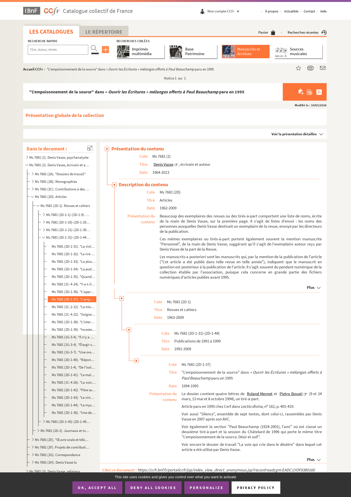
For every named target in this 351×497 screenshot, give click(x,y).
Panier (266, 32)
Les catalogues (51, 31)
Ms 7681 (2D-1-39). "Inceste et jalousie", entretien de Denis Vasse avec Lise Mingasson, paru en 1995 (73, 329)
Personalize (207, 487)
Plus (310, 287)
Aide (323, 11)
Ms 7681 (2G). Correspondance (57, 454)
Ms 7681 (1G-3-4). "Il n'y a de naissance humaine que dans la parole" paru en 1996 (73, 337)
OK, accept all (97, 487)
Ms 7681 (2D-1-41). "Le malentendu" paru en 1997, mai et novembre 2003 (73, 374)
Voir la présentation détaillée (294, 134)
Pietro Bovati (291, 393)
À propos (271, 11)
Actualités (291, 11)
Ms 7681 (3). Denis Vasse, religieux (54, 471)
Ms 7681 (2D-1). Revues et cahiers (65, 205)
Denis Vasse (163, 164)
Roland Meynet (260, 393)
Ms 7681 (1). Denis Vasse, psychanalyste (58, 157)
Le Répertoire (103, 31)
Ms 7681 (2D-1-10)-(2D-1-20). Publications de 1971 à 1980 (68, 222)
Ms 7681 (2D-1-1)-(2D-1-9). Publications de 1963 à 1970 (68, 214)
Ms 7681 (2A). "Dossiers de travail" (60, 174)
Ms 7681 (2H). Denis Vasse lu (56, 462)
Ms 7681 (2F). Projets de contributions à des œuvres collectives (62, 447)
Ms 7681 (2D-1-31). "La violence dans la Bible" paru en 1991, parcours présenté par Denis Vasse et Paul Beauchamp (73, 246)
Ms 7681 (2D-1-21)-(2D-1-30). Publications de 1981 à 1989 (68, 229)
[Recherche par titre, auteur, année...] (58, 50)
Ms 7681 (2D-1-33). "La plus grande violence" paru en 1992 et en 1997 (73, 261)
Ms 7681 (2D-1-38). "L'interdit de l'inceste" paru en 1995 (73, 322)
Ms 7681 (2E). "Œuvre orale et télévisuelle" (62, 439)
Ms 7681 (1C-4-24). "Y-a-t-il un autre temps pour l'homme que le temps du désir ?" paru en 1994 (73, 284)
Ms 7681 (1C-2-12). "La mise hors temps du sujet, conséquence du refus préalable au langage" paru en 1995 (73, 306)
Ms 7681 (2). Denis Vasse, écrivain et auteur (59, 165)
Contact (309, 11)
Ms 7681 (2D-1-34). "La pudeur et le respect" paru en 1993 (73, 269)
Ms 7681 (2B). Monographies (56, 181)
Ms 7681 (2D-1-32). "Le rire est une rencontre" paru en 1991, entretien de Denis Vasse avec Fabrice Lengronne (73, 254)
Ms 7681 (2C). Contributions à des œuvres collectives (62, 189)
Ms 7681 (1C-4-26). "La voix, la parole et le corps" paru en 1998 (73, 382)
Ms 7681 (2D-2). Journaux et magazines (65, 430)
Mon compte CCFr (224, 11)
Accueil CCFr (33, 69)
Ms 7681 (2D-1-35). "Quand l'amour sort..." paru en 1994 (73, 276)
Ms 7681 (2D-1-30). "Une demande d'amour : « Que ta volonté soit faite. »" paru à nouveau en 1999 (73, 412)
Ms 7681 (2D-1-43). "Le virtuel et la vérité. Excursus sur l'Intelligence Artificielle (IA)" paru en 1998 (73, 397)
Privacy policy (256, 487)
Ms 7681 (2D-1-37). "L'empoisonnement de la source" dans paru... (73, 299)
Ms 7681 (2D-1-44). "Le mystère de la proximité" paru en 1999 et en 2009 (73, 405)
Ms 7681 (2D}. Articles (51, 196)
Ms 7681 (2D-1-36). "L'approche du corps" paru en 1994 (73, 291)
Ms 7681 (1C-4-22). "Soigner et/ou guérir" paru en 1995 (73, 314)
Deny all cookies (153, 487)
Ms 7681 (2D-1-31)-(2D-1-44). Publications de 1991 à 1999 (68, 237)
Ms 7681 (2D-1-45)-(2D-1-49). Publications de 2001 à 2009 (68, 421)
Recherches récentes (307, 32)
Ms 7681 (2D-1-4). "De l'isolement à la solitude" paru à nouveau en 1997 (73, 367)
